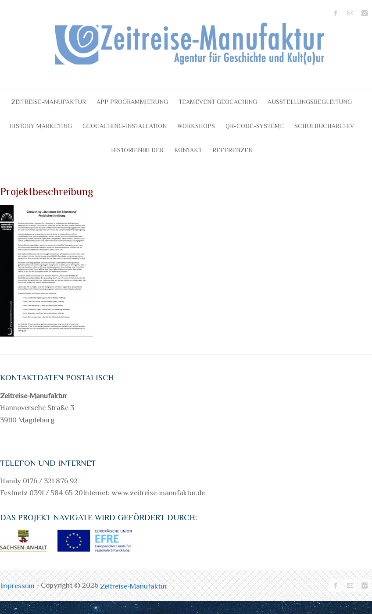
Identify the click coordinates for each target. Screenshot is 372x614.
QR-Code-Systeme (254, 125)
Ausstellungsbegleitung (310, 101)
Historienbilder (137, 150)
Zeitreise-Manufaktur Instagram (364, 13)
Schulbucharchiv (324, 125)
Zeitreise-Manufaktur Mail (350, 13)
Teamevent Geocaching (218, 101)
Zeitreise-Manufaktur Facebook (335, 13)
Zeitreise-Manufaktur (48, 101)
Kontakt (188, 150)
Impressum (18, 586)
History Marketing (41, 125)
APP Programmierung (132, 101)
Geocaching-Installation (124, 125)
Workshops (196, 125)
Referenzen (232, 150)
